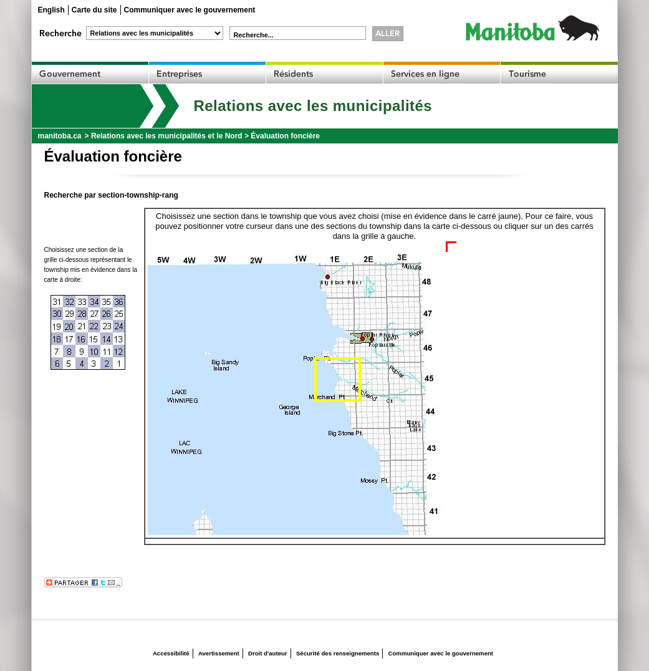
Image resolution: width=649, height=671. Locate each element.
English (51, 10)
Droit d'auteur (267, 653)
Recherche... (254, 35)
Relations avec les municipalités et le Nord (167, 136)
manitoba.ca (60, 136)
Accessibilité (171, 653)
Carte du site (94, 10)
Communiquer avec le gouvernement (190, 10)
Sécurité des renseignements (337, 653)
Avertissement (218, 653)
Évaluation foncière (285, 136)
